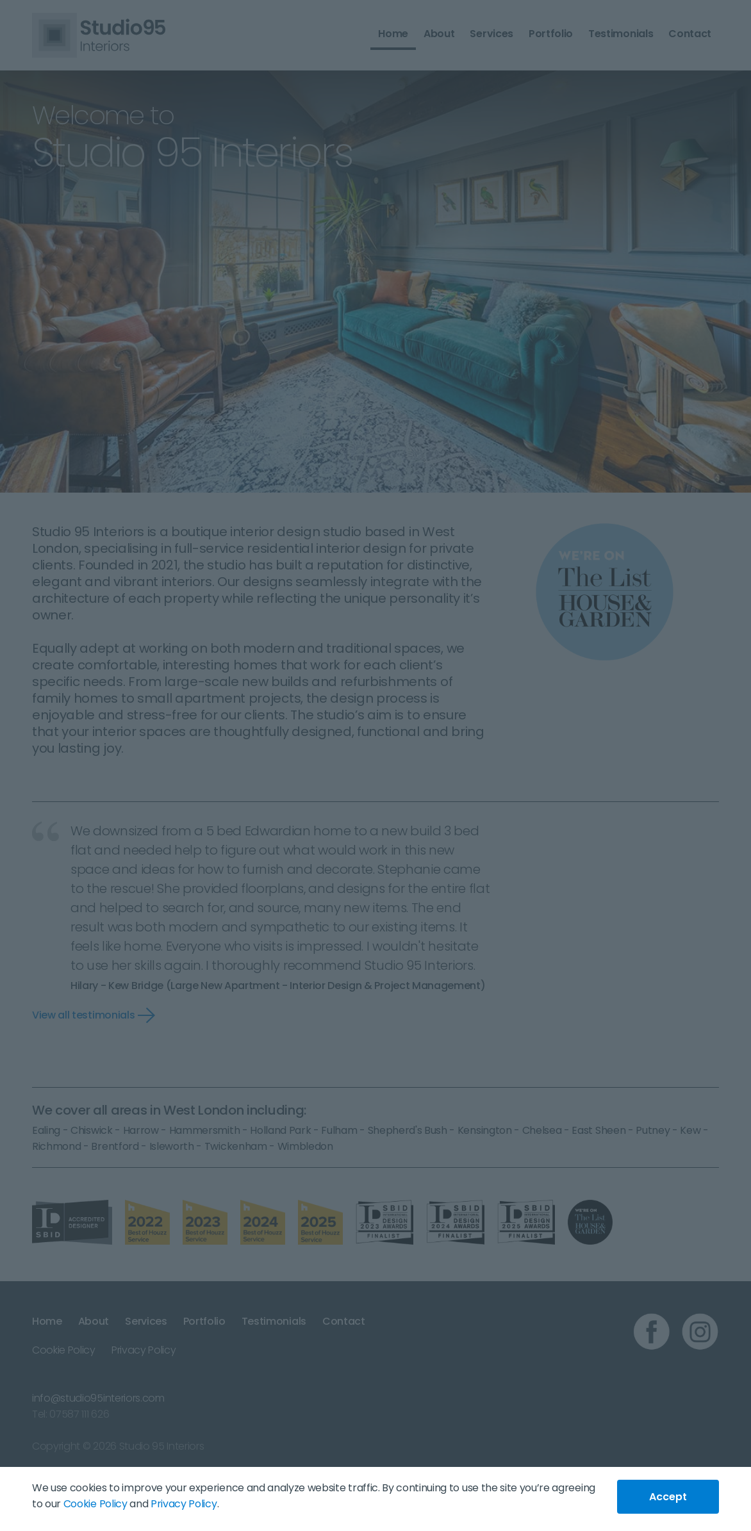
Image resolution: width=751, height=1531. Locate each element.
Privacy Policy (184, 1503)
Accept (668, 1496)
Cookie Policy (95, 1503)
